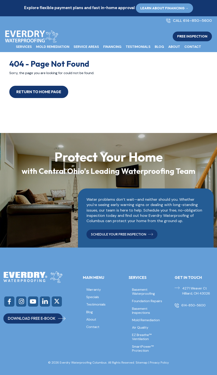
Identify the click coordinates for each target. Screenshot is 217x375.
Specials (92, 297)
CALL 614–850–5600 (192, 20)
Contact (192, 47)
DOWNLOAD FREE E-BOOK (35, 318)
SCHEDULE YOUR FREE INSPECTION (122, 234)
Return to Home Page (38, 91)
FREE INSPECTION (192, 36)
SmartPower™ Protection (143, 348)
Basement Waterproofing (143, 291)
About (174, 47)
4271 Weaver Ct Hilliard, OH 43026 (196, 291)
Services (24, 47)
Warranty (93, 289)
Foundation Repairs (147, 301)
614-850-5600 (193, 305)
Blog (159, 47)
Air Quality (140, 327)
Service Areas (86, 47)
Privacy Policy (159, 362)
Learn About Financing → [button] (164, 8)
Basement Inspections (141, 310)
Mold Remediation (52, 47)
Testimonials (138, 47)
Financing (112, 47)
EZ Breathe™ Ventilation (142, 337)
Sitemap (141, 362)
